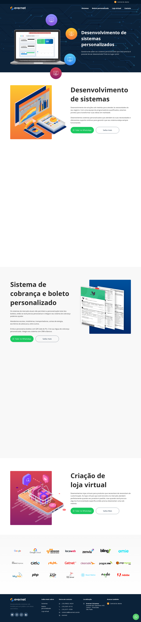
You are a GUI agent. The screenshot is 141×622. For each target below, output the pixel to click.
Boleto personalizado (100, 8)
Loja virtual (116, 8)
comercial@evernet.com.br (71, 612)
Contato (127, 8)
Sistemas (85, 8)
